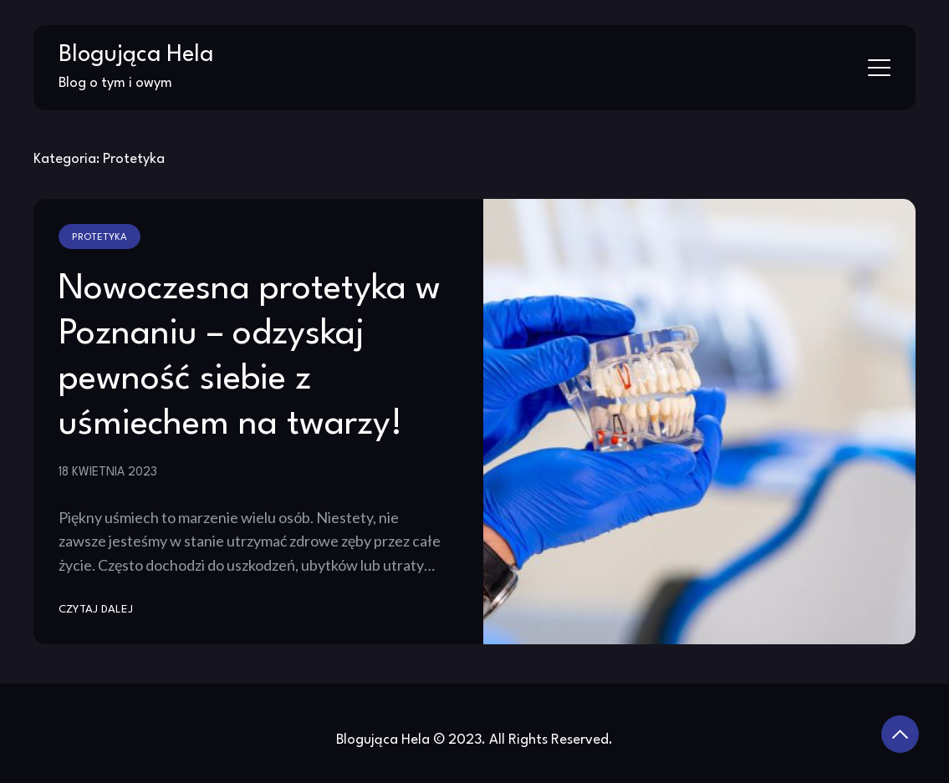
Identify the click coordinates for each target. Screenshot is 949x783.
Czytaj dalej (96, 609)
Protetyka (99, 237)
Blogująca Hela (136, 55)
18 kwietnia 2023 (108, 472)
